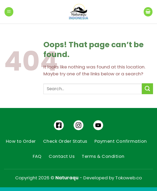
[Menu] (9, 11)
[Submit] (147, 88)
